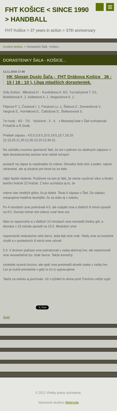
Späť (6, 317)
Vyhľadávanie (100, 7)
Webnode (72, 402)
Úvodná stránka (12, 46)
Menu (110, 7)
